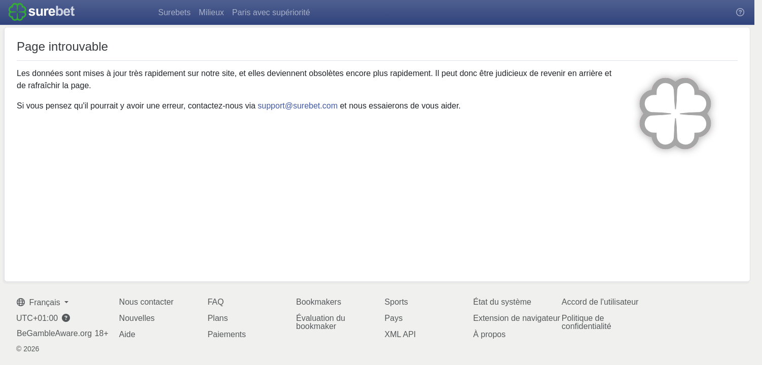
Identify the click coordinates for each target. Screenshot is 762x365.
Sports (396, 302)
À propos (489, 334)
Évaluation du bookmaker (320, 322)
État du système (502, 302)
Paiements (226, 334)
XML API (400, 334)
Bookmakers (318, 302)
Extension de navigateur (516, 318)
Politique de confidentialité (586, 322)
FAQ (215, 302)
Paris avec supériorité (271, 12)
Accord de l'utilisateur (600, 302)
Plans (217, 318)
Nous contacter (146, 302)
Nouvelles (137, 318)
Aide (127, 334)
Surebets (174, 12)
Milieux (211, 12)
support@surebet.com (298, 105)
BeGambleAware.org (54, 334)
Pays (394, 318)
